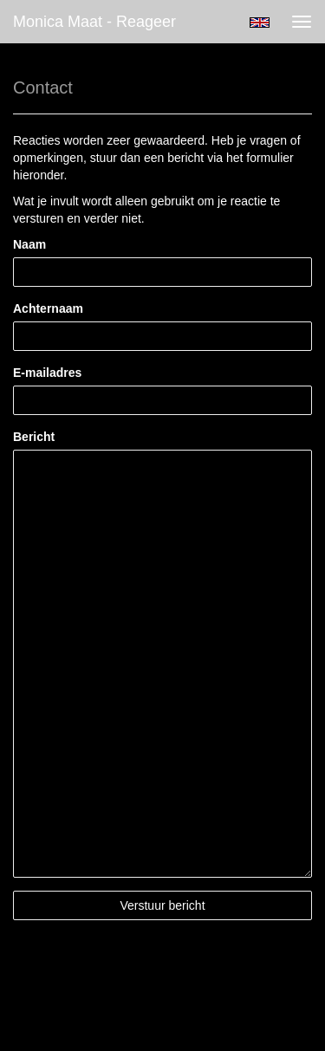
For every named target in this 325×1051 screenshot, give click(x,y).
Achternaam (48, 308)
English (260, 22)
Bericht (34, 437)
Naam (29, 244)
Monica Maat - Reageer (94, 21)
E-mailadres (47, 373)
